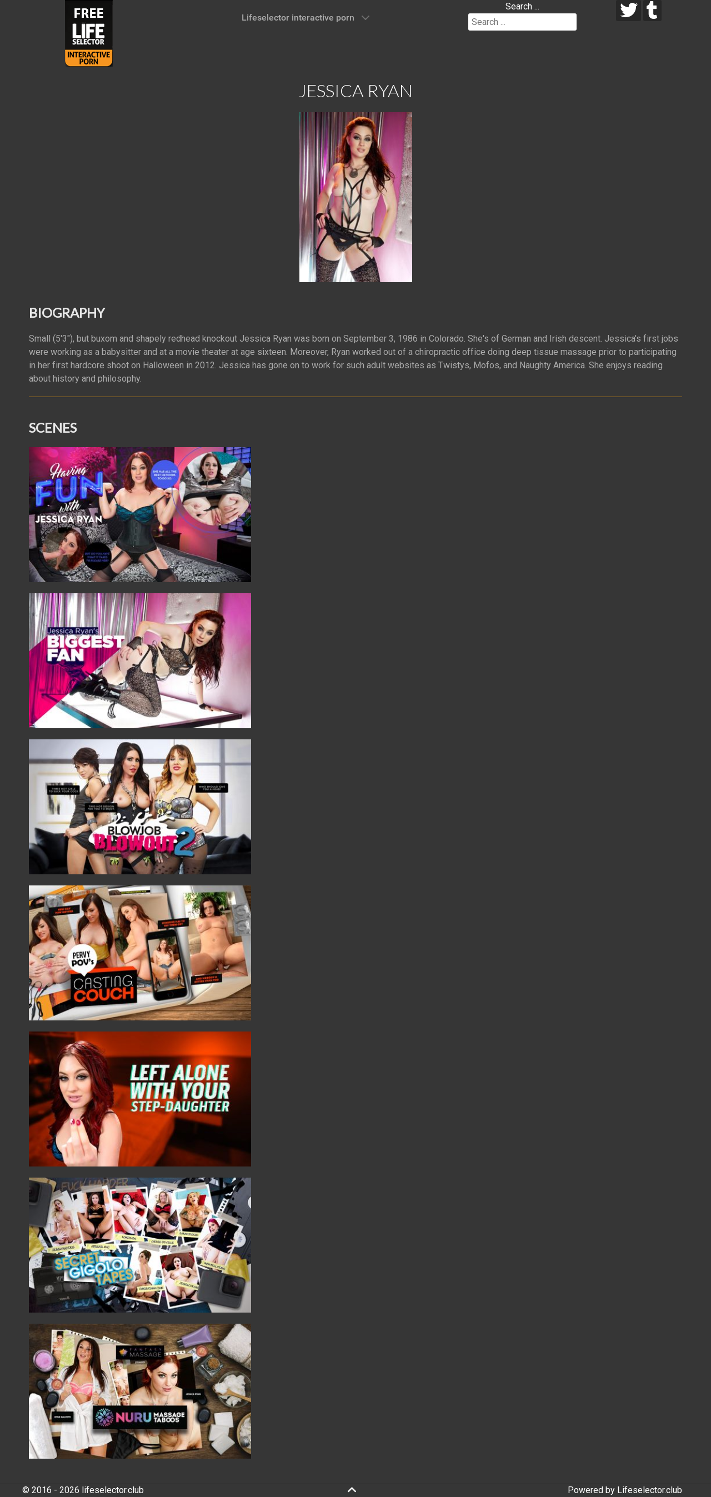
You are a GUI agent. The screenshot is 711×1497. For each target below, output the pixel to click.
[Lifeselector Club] (89, 32)
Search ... (522, 6)
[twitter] (628, 10)
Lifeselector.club (649, 1490)
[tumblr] (652, 10)
